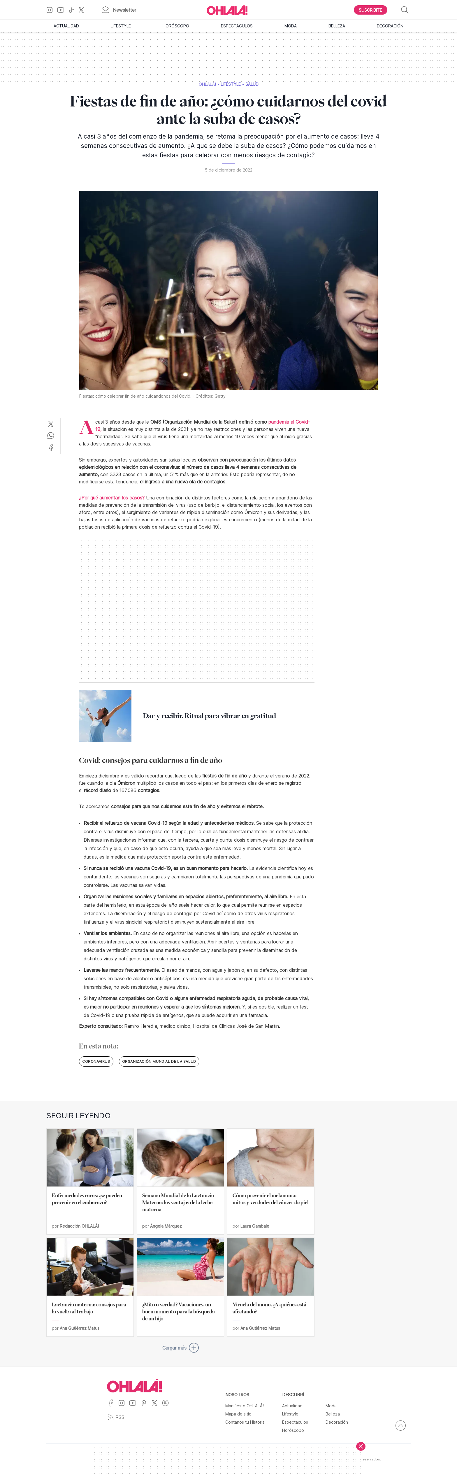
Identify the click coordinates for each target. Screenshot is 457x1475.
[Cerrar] (360, 1446)
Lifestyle (121, 25)
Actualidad (66, 25)
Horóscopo (176, 25)
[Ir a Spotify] (167, 1406)
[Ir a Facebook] (112, 1406)
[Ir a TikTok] (73, 10)
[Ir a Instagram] (51, 10)
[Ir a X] (83, 10)
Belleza (336, 25)
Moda (290, 25)
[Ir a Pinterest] (146, 1406)
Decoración (390, 25)
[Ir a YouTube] (62, 10)
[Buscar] (405, 10)
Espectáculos (237, 25)
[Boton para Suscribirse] (371, 10)
